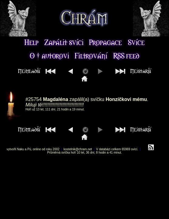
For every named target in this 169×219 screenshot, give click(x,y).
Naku (20, 149)
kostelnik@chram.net (78, 149)
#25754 (33, 99)
